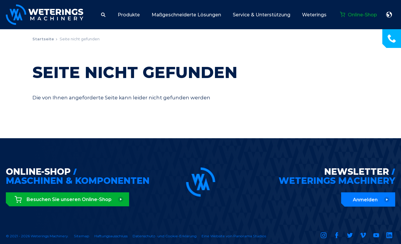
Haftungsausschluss (111, 236)
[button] (103, 14)
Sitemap (81, 236)
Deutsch (389, 14)
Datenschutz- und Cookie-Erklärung (165, 236)
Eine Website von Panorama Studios (234, 236)
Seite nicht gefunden (80, 39)
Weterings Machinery (44, 14)
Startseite (43, 39)
